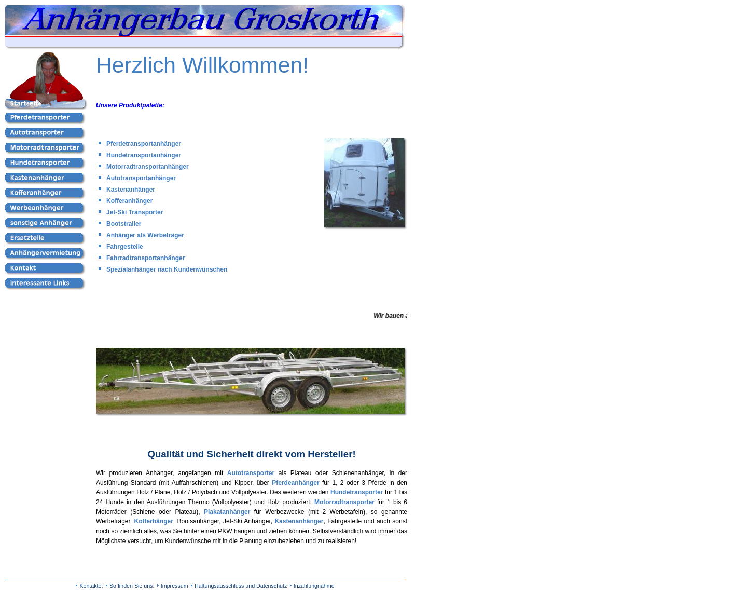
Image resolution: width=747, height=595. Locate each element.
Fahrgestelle (124, 246)
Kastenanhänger (130, 189)
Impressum (174, 586)
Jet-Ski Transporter (134, 212)
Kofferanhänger (129, 201)
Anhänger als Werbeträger (145, 235)
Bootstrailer (123, 223)
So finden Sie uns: (132, 586)
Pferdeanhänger (295, 482)
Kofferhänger (153, 521)
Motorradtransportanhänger (147, 166)
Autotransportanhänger (141, 178)
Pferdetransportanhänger (143, 143)
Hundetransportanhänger (143, 155)
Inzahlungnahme (314, 586)
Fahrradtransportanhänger (145, 258)
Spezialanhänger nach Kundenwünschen (166, 269)
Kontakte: (91, 586)
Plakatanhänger (227, 512)
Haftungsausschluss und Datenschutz (241, 586)
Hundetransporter (356, 492)
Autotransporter (250, 473)
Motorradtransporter (344, 502)
